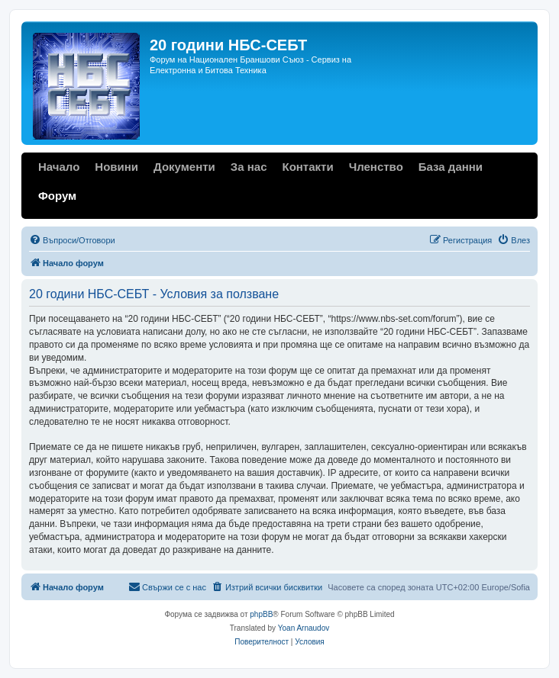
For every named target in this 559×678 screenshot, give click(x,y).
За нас (249, 166)
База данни (450, 166)
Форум (57, 195)
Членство (376, 166)
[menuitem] (72, 240)
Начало (58, 166)
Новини (116, 166)
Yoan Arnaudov (303, 628)
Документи (184, 166)
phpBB (261, 614)
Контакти (307, 166)
